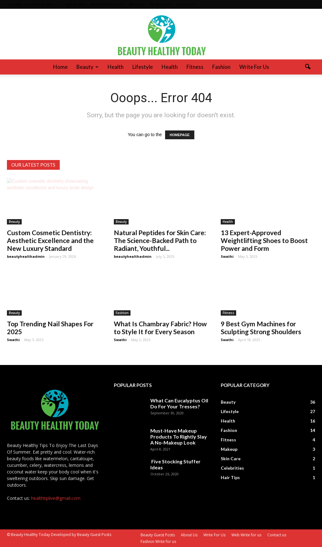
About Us (136, 4)
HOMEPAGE (180, 135)
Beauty (87, 67)
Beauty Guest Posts (158, 535)
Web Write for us (246, 535)
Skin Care (231, 458)
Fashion (221, 67)
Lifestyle (142, 67)
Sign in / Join (75, 4)
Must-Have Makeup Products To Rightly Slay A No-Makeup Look (178, 436)
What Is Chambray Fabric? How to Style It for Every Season (160, 327)
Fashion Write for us (158, 541)
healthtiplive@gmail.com (55, 498)
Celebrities (232, 468)
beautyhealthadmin (26, 256)
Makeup (229, 449)
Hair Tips (230, 477)
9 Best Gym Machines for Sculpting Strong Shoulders (261, 327)
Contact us (186, 4)
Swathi (227, 256)
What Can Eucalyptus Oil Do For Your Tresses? (179, 403)
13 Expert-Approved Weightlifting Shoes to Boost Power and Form (264, 240)
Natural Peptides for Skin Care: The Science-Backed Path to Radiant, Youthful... (160, 240)
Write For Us (160, 4)
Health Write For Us (107, 4)
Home (60, 67)
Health (116, 67)
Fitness (194, 67)
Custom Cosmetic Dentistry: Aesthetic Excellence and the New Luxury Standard (50, 240)
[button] (307, 67)
